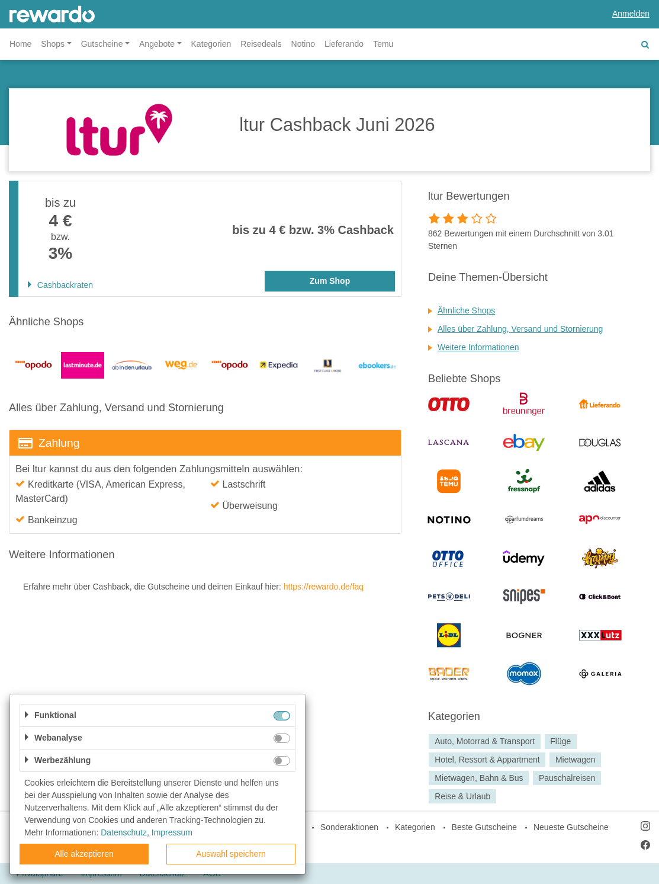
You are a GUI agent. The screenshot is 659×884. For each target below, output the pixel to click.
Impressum (172, 832)
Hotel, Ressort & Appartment (487, 759)
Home (20, 44)
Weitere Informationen (478, 347)
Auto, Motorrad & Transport (485, 741)
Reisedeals (260, 44)
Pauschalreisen (567, 778)
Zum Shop (330, 281)
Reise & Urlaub (462, 796)
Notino (303, 44)
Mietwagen (575, 759)
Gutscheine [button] (102, 44)
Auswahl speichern (231, 854)
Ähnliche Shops (466, 310)
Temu (383, 44)
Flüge (560, 741)
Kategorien (211, 44)
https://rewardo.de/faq (324, 586)
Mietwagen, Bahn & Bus (479, 778)
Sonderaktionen (349, 827)
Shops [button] (53, 44)
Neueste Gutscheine (571, 827)
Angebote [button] (157, 44)
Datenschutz (124, 832)
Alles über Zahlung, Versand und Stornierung (520, 329)
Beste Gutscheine (484, 827)
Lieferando (344, 44)
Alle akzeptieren (84, 854)
